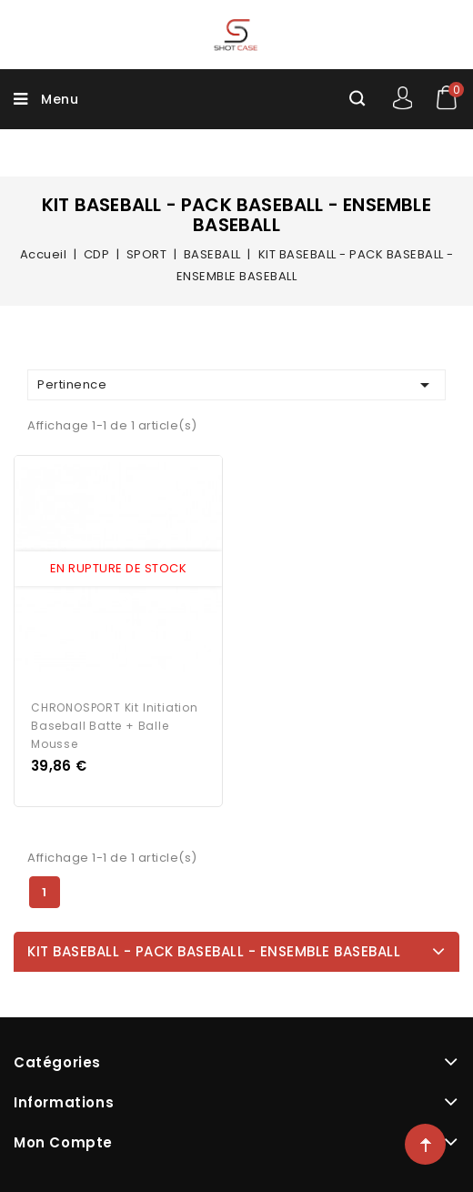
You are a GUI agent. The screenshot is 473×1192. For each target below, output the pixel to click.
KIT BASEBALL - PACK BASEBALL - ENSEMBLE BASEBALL (213, 951)
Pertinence (236, 385)
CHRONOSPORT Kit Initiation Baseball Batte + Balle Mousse (114, 726)
